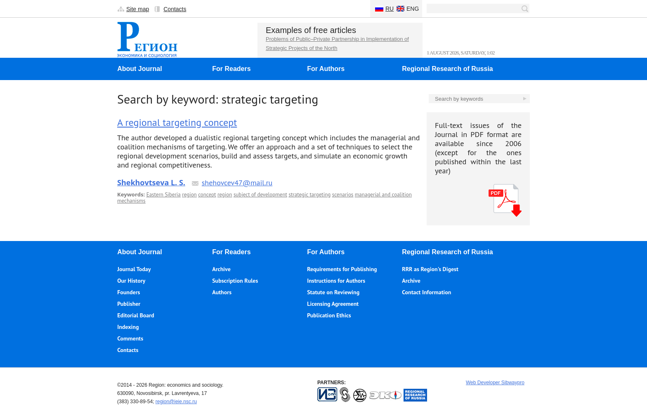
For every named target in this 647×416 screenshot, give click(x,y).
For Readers (231, 68)
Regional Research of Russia (447, 68)
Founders (128, 292)
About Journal (139, 68)
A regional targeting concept (177, 122)
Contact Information (426, 292)
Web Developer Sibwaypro (495, 382)
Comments (130, 338)
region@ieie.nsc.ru (176, 401)
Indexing (128, 327)
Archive (221, 269)
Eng (412, 8)
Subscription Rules (235, 280)
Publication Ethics (329, 315)
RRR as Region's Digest (430, 269)
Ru (389, 8)
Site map (137, 9)
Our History (131, 280)
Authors (221, 292)
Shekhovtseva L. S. (151, 182)
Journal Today (134, 269)
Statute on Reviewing (333, 292)
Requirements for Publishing (342, 269)
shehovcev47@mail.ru (237, 182)
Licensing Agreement (333, 303)
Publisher (128, 303)
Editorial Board (135, 315)
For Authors (326, 68)
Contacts (174, 9)
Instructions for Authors (336, 280)
